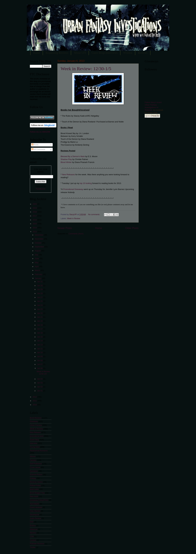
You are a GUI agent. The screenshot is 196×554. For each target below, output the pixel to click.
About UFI (80, 52)
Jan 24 (40, 305)
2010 (35, 405)
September (39, 247)
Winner (33, 456)
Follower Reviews (37, 544)
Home (36, 52)
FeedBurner (40, 189)
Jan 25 (40, 301)
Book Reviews (35, 418)
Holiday (33, 478)
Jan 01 (40, 391)
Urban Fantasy (36, 425)
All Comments (38, 149)
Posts (35, 145)
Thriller (33, 547)
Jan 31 (40, 282)
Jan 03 (40, 383)
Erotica (33, 526)
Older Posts (132, 228)
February (39, 274)
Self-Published (36, 464)
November (39, 239)
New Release (35, 432)
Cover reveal (35, 467)
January (38, 278)
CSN (32, 536)
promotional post (36, 436)
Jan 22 (40, 313)
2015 (35, 224)
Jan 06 (40, 368)
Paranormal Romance (39, 451)
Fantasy (33, 460)
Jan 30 (40, 286)
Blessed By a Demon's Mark (73, 156)
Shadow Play (66, 159)
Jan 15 (40, 337)
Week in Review (73, 218)
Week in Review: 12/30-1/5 (86, 68)
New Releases (68, 174)
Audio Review (35, 518)
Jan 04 (40, 379)
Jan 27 (40, 297)
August (38, 251)
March (38, 270)
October (38, 243)
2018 (35, 212)
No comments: (94, 214)
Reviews (142, 52)
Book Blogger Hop (37, 493)
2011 (35, 401)
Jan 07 (40, 364)
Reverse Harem (36, 482)
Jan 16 (40, 333)
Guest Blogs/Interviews (104, 52)
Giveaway (78, 189)
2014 (35, 228)
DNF (32, 522)
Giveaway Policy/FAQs (39, 500)
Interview (33, 443)
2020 (35, 204)
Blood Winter (66, 162)
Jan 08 (40, 360)
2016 (35, 220)
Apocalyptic (34, 504)
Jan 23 (40, 309)
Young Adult (35, 447)
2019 (35, 208)
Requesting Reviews (57, 52)
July (37, 255)
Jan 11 (40, 349)
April (37, 266)
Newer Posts (64, 228)
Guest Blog (34, 440)
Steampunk (34, 515)
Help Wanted (35, 511)
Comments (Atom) (76, 234)
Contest (33, 540)
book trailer (34, 489)
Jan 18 (40, 325)
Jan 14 (40, 341)
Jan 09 (40, 356)
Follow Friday (35, 485)
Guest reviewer (36, 507)
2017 (35, 216)
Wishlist (127, 52)
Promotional (68, 189)
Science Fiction (36, 475)
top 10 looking (86, 183)
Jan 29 (40, 289)
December (39, 235)
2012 (35, 397)
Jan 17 (40, 329)
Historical (33, 529)
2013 (35, 232)
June (37, 258)
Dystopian (34, 471)
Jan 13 (40, 345)
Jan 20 (40, 321)
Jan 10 (40, 352)
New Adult (34, 496)
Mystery (33, 533)
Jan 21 (40, 317)
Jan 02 (40, 387)
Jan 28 (40, 293)
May (37, 262)
